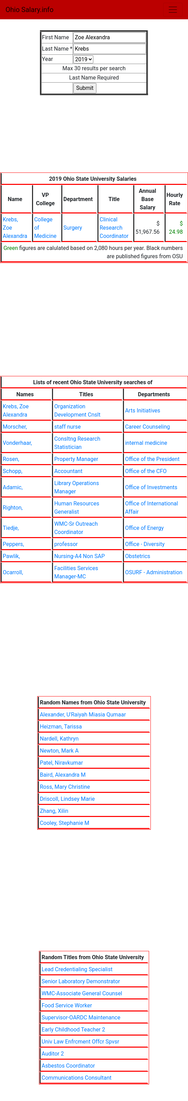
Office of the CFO (146, 471)
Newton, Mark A (59, 750)
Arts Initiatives (142, 410)
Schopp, (12, 471)
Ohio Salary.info (29, 10)
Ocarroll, (13, 572)
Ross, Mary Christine (65, 787)
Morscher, (15, 426)
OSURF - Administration (153, 572)
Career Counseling (147, 426)
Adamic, (13, 487)
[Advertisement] (94, 138)
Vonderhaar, (17, 443)
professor (65, 544)
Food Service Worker (67, 1005)
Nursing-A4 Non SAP (79, 556)
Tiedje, (11, 528)
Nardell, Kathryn (59, 738)
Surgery (72, 227)
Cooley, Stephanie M (65, 823)
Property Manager (76, 459)
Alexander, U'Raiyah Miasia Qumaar (83, 714)
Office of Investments (151, 487)
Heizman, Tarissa (61, 726)
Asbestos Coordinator (68, 1065)
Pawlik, (11, 556)
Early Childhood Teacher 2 (73, 1029)
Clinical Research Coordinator (114, 227)
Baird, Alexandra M (63, 775)
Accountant (68, 471)
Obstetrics (137, 556)
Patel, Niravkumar (61, 762)
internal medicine (146, 443)
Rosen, (11, 459)
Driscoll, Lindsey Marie (67, 799)
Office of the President (152, 459)
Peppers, (13, 544)
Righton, (13, 507)
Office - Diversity (145, 544)
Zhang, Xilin (54, 811)
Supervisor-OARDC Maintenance (81, 1017)
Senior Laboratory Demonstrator (81, 981)
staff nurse (67, 426)
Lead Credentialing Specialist (77, 969)
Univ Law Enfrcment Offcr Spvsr (80, 1041)
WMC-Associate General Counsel (82, 993)
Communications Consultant (77, 1077)
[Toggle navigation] (172, 10)
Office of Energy (144, 528)
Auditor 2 (53, 1053)
